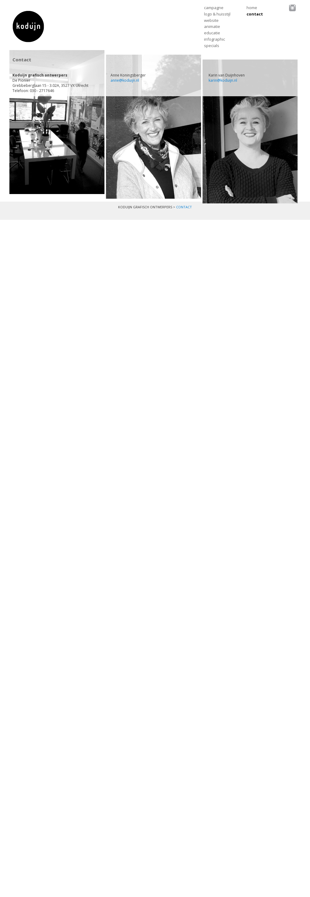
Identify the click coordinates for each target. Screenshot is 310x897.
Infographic (214, 39)
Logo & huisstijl (217, 14)
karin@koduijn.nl (223, 80)
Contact (255, 14)
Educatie (212, 33)
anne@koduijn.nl (125, 80)
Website (211, 20)
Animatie (212, 26)
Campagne (213, 7)
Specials (211, 45)
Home (252, 7)
